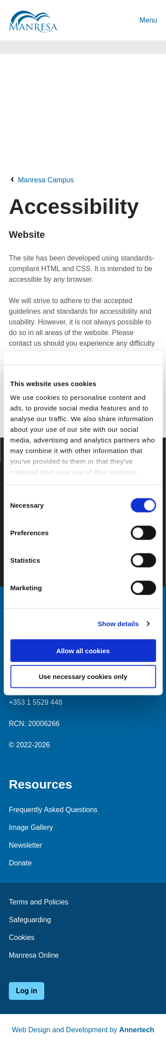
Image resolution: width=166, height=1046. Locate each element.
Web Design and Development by (83, 1030)
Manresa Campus (45, 180)
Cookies (22, 937)
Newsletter (25, 845)
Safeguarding (30, 920)
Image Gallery (31, 827)
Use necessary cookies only (83, 676)
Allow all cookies (83, 650)
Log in (26, 991)
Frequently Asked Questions (53, 809)
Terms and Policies (38, 902)
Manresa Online (34, 955)
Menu (148, 20)
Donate (20, 863)
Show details (118, 624)
